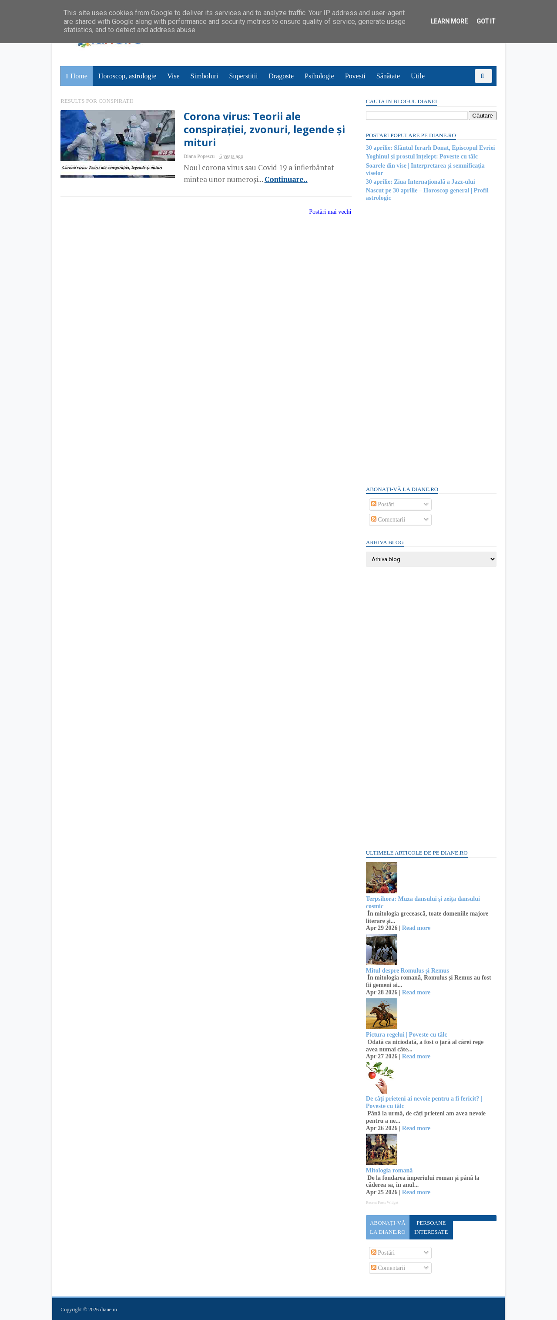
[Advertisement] (431, 342)
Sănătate (388, 76)
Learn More (449, 21)
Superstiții (243, 76)
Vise (174, 76)
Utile (418, 76)
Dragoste (281, 76)
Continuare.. (279, 179)
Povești (355, 76)
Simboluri (204, 76)
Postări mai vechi (325, 212)
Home (78, 76)
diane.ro (109, 1310)
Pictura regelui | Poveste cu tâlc (406, 1034)
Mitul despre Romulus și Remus (407, 970)
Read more (416, 928)
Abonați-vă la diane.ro (387, 1227)
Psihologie (319, 76)
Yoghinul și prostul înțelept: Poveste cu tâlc (421, 156)
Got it (485, 21)
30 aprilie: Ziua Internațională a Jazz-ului (420, 181)
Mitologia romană (389, 1170)
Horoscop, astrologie (127, 76)
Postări (382, 504)
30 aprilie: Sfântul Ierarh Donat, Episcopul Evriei (430, 148)
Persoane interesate (430, 1227)
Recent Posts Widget (382, 1202)
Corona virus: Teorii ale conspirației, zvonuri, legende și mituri (258, 129)
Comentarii (388, 519)
